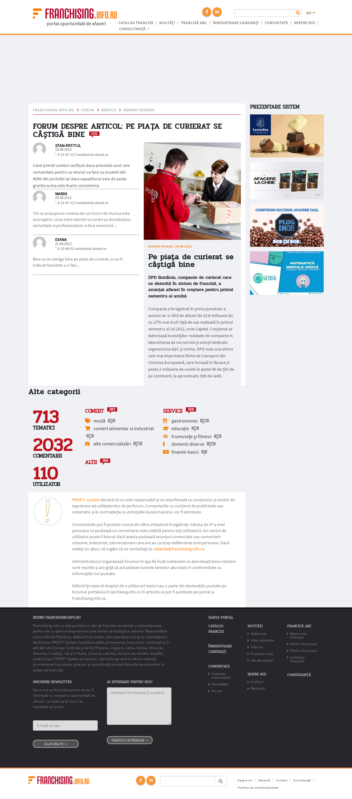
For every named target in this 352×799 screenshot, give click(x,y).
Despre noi (304, 23)
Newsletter (219, 684)
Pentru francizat (303, 643)
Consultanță (132, 29)
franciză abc (194, 23)
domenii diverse (138, 110)
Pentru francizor (303, 650)
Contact (257, 681)
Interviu (257, 647)
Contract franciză (297, 659)
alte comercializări (112, 444)
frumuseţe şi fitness (191, 436)
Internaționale (262, 640)
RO (310, 13)
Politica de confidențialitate (258, 787)
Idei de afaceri (262, 660)
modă (99, 421)
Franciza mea (262, 653)
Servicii (108, 110)
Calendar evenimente (220, 675)
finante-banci (185, 452)
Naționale (258, 633)
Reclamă (258, 688)
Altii (91, 462)
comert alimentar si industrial (123, 428)
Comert (94, 411)
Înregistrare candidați (236, 23)
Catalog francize (135, 23)
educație (180, 428)
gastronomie (184, 421)
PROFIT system (86, 499)
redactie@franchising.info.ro (178, 549)
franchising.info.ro (53, 110)
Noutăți (167, 23)
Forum (87, 110)
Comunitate (276, 23)
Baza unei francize (298, 635)
